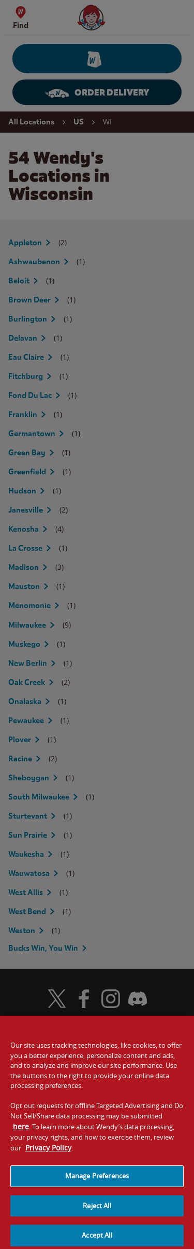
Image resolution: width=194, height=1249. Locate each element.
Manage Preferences (97, 1180)
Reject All (97, 1210)
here (21, 1131)
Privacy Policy (48, 1152)
